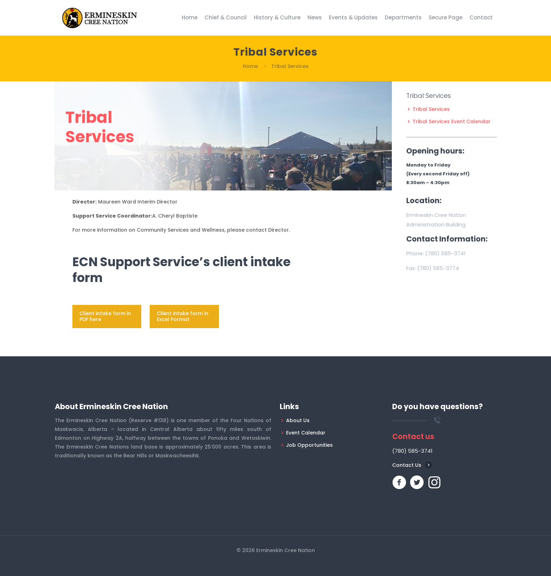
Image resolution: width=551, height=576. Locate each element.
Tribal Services (431, 109)
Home (250, 66)
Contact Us (406, 465)
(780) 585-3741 (445, 253)
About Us (298, 420)
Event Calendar (305, 432)
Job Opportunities (309, 445)
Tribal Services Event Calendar (452, 121)
